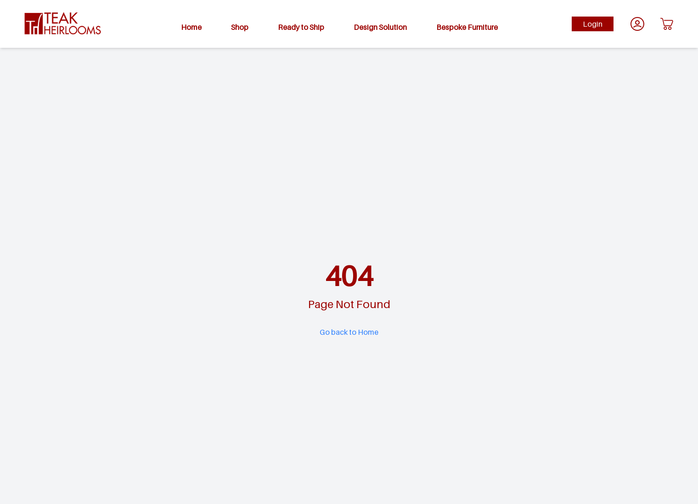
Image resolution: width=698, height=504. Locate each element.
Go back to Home (349, 332)
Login (592, 24)
